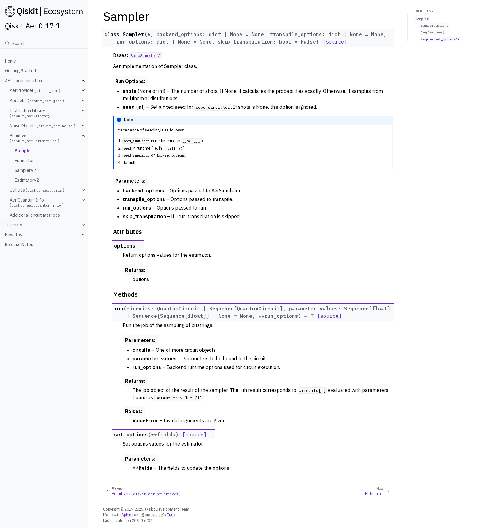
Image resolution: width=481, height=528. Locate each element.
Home (10, 61)
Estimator (24, 160)
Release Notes (19, 244)
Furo (171, 514)
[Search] (44, 43)
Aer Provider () (35, 90)
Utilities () (37, 190)
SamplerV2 (25, 170)
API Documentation (23, 80)
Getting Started (20, 71)
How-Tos (13, 234)
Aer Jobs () (37, 100)
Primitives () (34, 138)
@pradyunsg (152, 514)
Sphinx (127, 514)
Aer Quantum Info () (36, 202)
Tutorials (13, 225)
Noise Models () (42, 125)
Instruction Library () (31, 113)
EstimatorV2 (27, 180)
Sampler (23, 151)
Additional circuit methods (35, 215)
